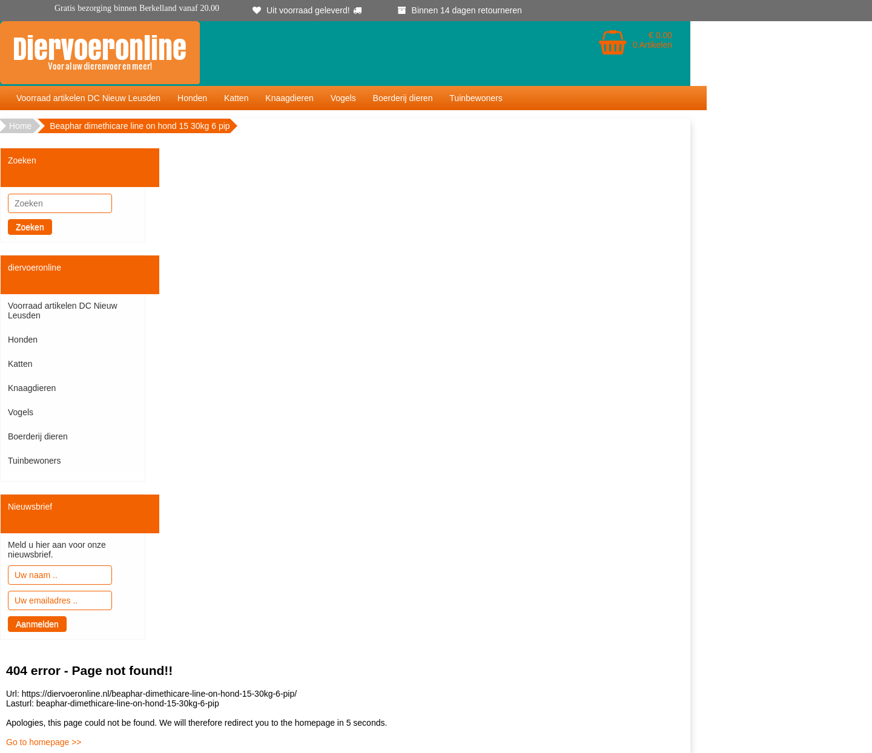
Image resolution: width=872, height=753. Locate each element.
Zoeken (30, 227)
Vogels (343, 98)
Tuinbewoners (475, 98)
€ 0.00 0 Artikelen (652, 40)
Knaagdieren (289, 98)
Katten (236, 98)
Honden (192, 98)
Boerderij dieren (403, 98)
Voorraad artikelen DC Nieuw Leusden (88, 98)
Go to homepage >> (44, 742)
